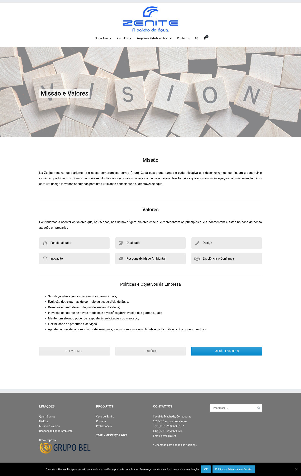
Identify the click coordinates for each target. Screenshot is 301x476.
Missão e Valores (49, 426)
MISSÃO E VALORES (227, 351)
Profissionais (104, 426)
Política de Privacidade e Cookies (233, 469)
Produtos (122, 38)
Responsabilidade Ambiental (153, 38)
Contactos (183, 38)
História (44, 421)
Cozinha (101, 421)
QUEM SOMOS (74, 351)
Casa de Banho (105, 416)
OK (206, 469)
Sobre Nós (101, 38)
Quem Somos (47, 416)
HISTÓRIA (150, 351)
